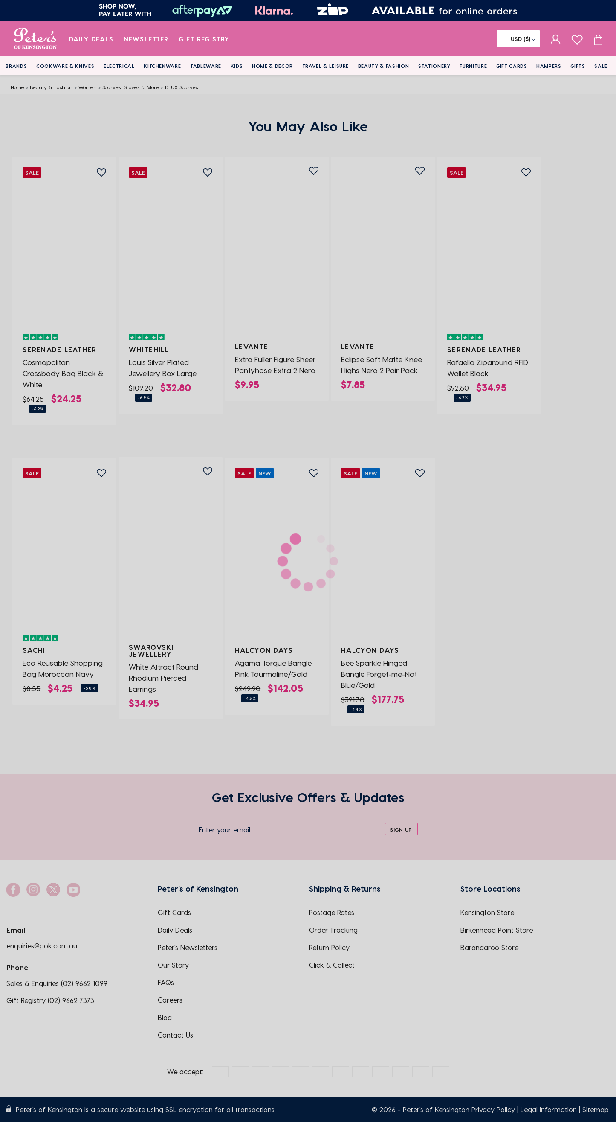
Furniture (473, 66)
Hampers (548, 66)
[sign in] (556, 39)
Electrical (119, 66)
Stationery (434, 66)
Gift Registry (204, 39)
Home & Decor (272, 66)
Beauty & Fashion (383, 66)
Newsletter (146, 39)
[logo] (35, 39)
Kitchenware (162, 66)
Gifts (577, 66)
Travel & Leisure (325, 66)
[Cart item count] (598, 38)
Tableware (205, 66)
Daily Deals (91, 39)
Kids (237, 66)
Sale (600, 66)
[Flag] (518, 38)
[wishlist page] (577, 38)
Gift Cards (511, 66)
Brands (16, 66)
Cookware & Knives (65, 66)
